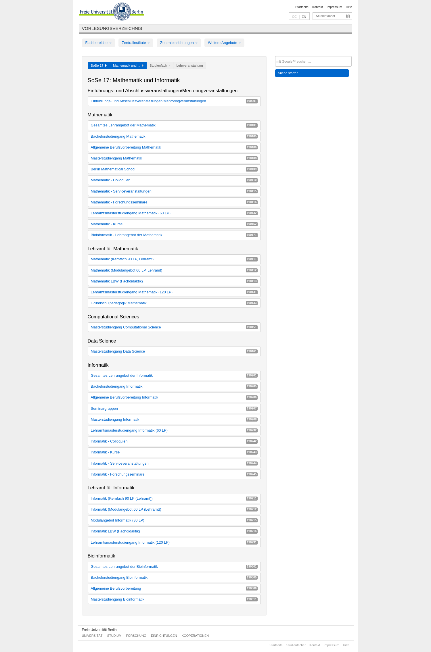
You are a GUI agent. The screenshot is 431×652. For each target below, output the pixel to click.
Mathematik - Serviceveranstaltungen (174, 191)
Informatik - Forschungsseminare (174, 474)
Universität (92, 635)
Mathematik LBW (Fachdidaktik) (174, 281)
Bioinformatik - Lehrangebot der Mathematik (174, 235)
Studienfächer (325, 16)
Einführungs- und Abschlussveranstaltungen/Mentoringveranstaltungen (174, 101)
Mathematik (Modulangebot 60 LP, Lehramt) (174, 270)
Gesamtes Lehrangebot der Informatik (174, 375)
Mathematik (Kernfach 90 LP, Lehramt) (174, 259)
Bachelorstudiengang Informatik (174, 386)
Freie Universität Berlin (99, 630)
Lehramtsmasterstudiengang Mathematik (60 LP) (174, 213)
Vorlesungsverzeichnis (112, 28)
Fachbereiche (98, 43)
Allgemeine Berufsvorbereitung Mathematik (174, 147)
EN (304, 16)
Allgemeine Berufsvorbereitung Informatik (174, 397)
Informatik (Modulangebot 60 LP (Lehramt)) (174, 509)
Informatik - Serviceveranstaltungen (174, 463)
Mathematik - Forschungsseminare (174, 202)
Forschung (136, 635)
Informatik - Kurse (174, 452)
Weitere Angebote (224, 43)
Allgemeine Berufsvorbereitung (174, 588)
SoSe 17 (99, 65)
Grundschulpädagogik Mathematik (174, 303)
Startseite (302, 7)
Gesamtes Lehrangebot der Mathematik (174, 125)
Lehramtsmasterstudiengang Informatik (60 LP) (174, 430)
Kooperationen (195, 635)
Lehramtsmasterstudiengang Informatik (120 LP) (174, 542)
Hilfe (349, 7)
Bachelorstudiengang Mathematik (174, 136)
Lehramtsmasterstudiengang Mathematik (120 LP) (174, 292)
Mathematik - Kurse (174, 224)
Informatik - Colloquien (174, 441)
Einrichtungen (164, 635)
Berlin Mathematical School (174, 169)
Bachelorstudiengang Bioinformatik (174, 577)
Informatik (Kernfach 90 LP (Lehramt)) (174, 498)
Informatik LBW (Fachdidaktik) (174, 531)
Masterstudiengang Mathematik (174, 158)
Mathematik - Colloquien (174, 180)
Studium (114, 635)
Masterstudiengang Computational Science (174, 327)
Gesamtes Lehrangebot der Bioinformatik (174, 566)
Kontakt (317, 7)
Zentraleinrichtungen (179, 43)
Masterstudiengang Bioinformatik (174, 599)
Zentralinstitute (136, 43)
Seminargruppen (174, 408)
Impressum (334, 7)
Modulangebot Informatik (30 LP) (174, 520)
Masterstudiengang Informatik (174, 419)
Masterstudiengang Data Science (174, 351)
